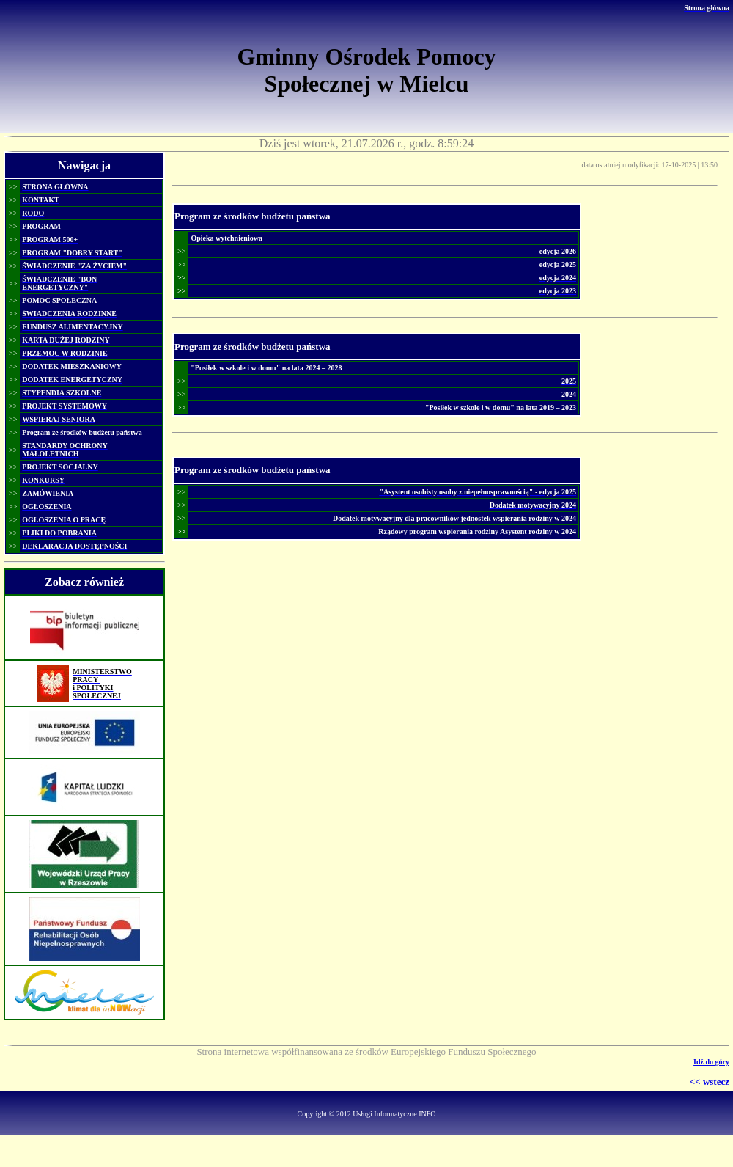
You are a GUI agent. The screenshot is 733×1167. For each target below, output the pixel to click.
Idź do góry (711, 1062)
